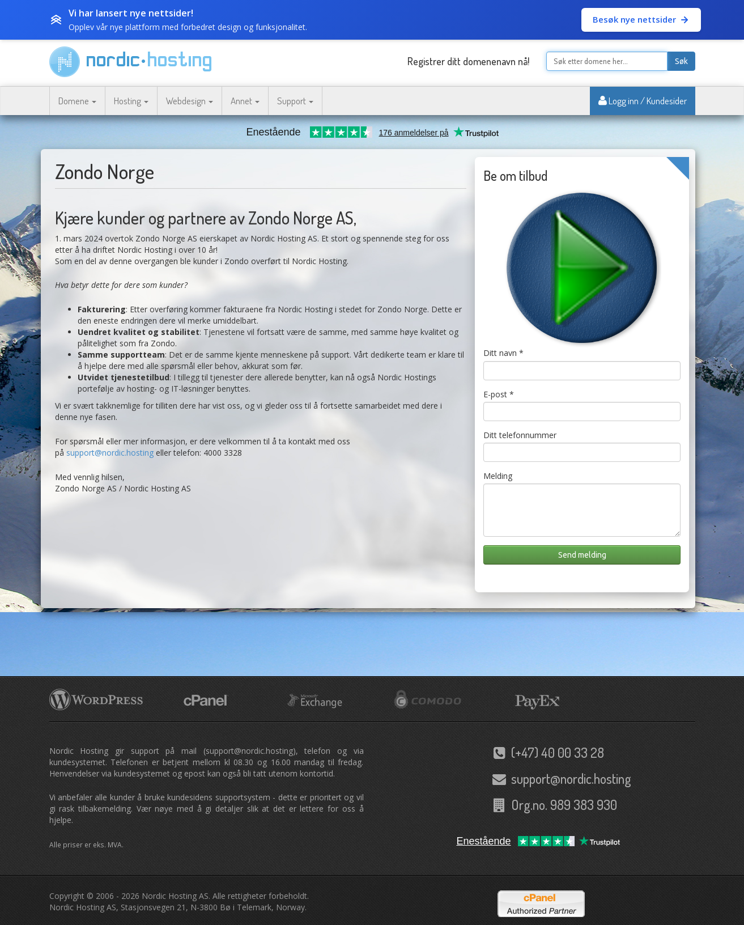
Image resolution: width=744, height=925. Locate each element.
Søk (681, 61)
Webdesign (189, 101)
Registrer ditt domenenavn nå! (468, 61)
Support (295, 101)
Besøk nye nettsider (641, 19)
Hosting (131, 101)
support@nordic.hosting (110, 452)
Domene (77, 101)
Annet (245, 101)
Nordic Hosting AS (175, 895)
